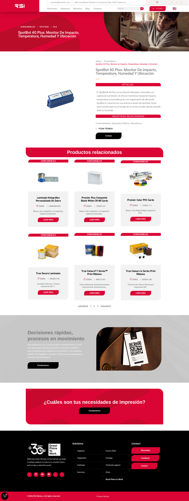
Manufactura (136, 123)
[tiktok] (176, 2)
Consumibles (109, 61)
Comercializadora (103, 123)
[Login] (181, 2)
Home (98, 61)
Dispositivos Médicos (121, 123)
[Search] (142, 8)
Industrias (65, 8)
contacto (97, 8)
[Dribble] (171, 2)
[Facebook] (152, 2)
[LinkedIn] (167, 2)
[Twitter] (162, 2)
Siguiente (106, 306)
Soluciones (52, 8)
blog (88, 8)
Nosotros (77, 8)
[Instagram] (157, 2)
